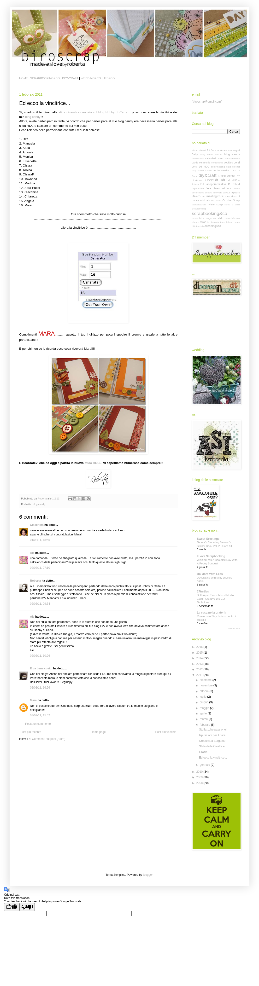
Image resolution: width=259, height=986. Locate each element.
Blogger (148, 874)
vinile (202, 226)
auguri (236, 150)
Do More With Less (210, 574)
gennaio (205, 764)
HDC (229, 188)
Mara (33, 700)
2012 (200, 669)
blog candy (33, 117)
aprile (204, 713)
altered (202, 150)
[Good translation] (11, 907)
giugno (204, 702)
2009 (200, 777)
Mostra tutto (234, 628)
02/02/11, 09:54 (40, 603)
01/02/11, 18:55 (40, 540)
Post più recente (30, 732)
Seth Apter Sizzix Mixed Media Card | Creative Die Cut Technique (215, 599)
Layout (226, 192)
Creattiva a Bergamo (212, 740)
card (221, 158)
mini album (206, 200)
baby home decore (211, 154)
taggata (215, 222)
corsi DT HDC (201, 166)
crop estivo (198, 170)
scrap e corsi (232, 204)
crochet (236, 166)
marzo (204, 719)
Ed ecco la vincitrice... (213, 757)
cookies (228, 162)
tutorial (229, 222)
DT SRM (234, 184)
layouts (235, 192)
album (195, 150)
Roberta (35, 580)
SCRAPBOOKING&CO (45, 78)
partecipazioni (199, 204)
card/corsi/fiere (232, 158)
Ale (32, 553)
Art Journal (213, 150)
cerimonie (204, 162)
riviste (211, 204)
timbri (222, 222)
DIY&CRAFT (70, 78)
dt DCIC (209, 180)
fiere (208, 188)
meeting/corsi (215, 196)
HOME (23, 78)
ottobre (205, 691)
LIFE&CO (108, 78)
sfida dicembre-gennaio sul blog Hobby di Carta (93, 112)
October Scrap (231, 200)
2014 (200, 658)
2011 (200, 675)
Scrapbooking (199, 208)
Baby (195, 154)
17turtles (203, 591)
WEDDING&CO (91, 78)
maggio (205, 708)
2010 (200, 771)
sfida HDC (92, 463)
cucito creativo (221, 170)
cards (195, 162)
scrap (219, 204)
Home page (98, 732)
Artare (223, 150)
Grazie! (203, 752)
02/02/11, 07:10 (40, 567)
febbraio (205, 724)
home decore (205, 192)
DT (238, 176)
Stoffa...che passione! (213, 729)
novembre (206, 685)
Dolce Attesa (226, 176)
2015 (200, 652)
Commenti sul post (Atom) (48, 739)
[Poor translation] (27, 907)
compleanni (217, 162)
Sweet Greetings (208, 538)
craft (228, 166)
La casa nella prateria (211, 612)
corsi (237, 162)
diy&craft (208, 175)
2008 (200, 783)
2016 (200, 647)
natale (218, 200)
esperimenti (198, 188)
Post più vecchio (165, 732)
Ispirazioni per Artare (212, 735)
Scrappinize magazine (204, 218)
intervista (217, 192)
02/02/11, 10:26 (40, 655)
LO (203, 196)
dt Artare (197, 180)
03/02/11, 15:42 (40, 715)
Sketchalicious (232, 218)
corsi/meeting (218, 166)
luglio (203, 696)
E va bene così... (41, 668)
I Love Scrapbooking (211, 556)
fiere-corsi (219, 188)
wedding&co (213, 226)
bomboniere (198, 158)
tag (208, 222)
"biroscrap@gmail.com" (207, 101)
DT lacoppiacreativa (213, 184)
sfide (220, 218)
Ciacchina (37, 525)
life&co (196, 196)
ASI (230, 150)
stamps (195, 222)
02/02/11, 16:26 (40, 687)
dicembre (206, 680)
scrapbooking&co (209, 213)
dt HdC (221, 180)
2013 (200, 664)
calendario (211, 158)
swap (203, 221)
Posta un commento (38, 723)
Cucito (208, 170)
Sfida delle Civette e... (213, 746)
